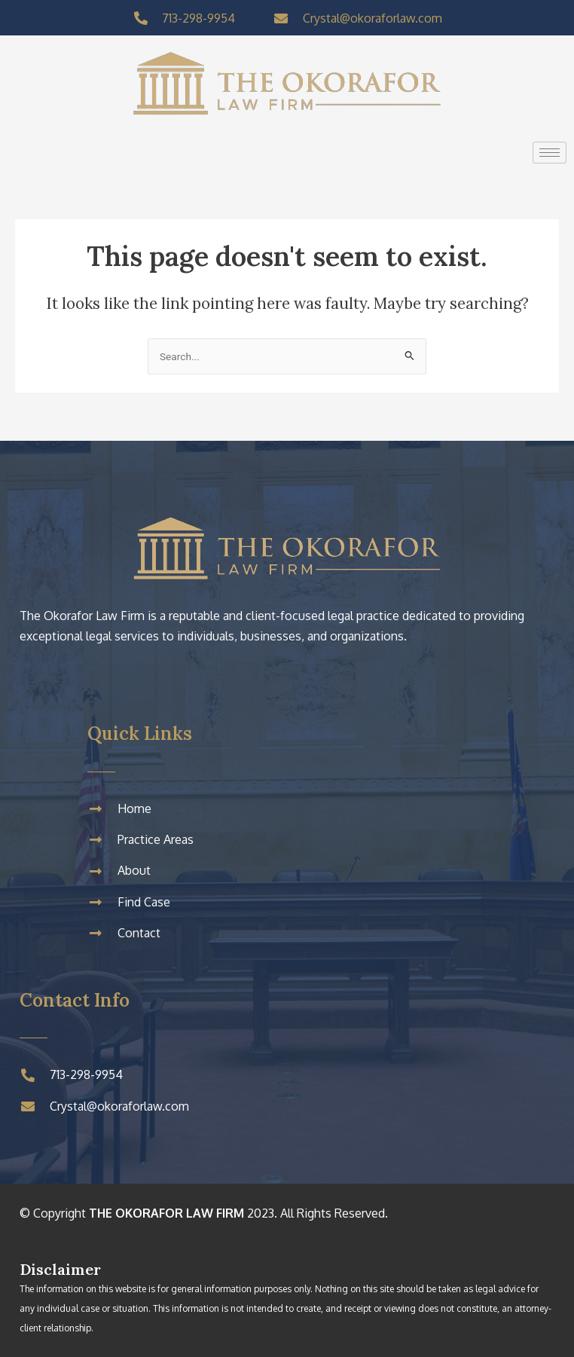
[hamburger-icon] (549, 153)
